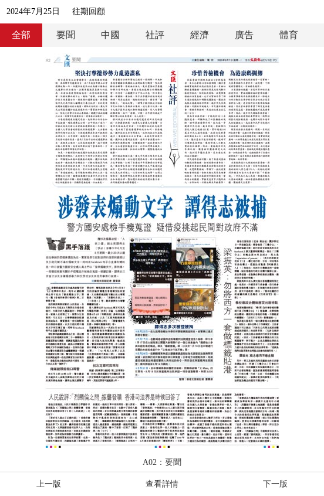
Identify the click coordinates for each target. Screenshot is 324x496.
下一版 (275, 484)
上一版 (48, 484)
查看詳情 (162, 484)
